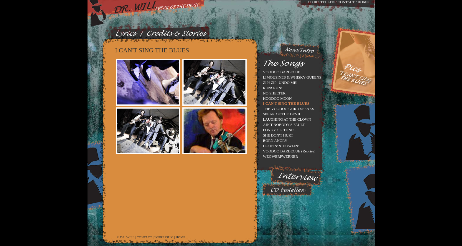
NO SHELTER (274, 93)
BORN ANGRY (275, 141)
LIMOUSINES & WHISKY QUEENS (292, 77)
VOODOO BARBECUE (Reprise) (289, 151)
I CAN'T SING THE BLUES (286, 104)
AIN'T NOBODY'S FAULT (284, 125)
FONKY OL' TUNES (279, 130)
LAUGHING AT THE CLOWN (287, 119)
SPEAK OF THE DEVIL (282, 114)
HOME (363, 2)
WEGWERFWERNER (280, 156)
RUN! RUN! (273, 88)
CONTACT (346, 2)
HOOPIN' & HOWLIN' (281, 146)
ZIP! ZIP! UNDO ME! (280, 83)
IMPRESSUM (164, 237)
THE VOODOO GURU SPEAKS (288, 109)
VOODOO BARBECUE (282, 72)
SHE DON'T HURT (278, 135)
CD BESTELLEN (321, 2)
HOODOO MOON (277, 99)
